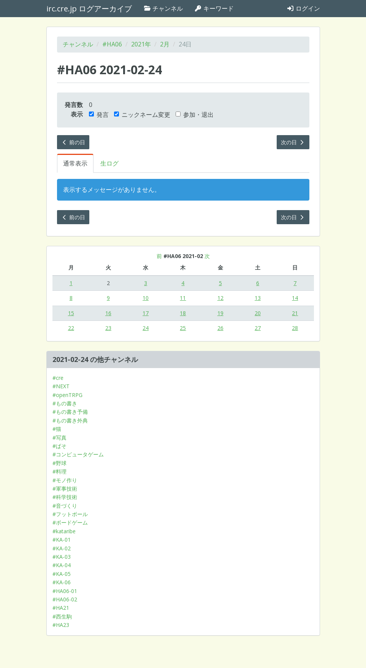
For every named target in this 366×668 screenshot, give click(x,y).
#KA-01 (61, 539)
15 (71, 313)
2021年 (141, 44)
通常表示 (75, 163)
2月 (165, 44)
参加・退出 (195, 114)
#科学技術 (64, 497)
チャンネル (163, 8)
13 (258, 297)
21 (295, 313)
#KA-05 (61, 573)
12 (220, 297)
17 (146, 313)
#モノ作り (64, 480)
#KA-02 (61, 548)
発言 (99, 114)
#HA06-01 (64, 591)
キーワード (214, 8)
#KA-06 (61, 582)
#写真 (59, 437)
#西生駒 (62, 616)
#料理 (59, 471)
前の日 (73, 142)
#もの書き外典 (70, 420)
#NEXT (61, 386)
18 (183, 313)
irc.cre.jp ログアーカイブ (89, 8)
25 (183, 328)
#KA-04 (61, 565)
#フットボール (70, 514)
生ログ (109, 163)
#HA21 (60, 607)
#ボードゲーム (70, 522)
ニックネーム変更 (142, 114)
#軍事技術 (64, 488)
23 (108, 328)
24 (146, 328)
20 (258, 313)
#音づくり (64, 505)
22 (71, 328)
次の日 (293, 142)
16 (108, 313)
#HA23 (60, 624)
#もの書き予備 (70, 411)
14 (295, 297)
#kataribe (64, 531)
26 (220, 328)
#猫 (56, 428)
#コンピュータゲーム (78, 454)
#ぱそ (59, 446)
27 (258, 328)
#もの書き (64, 403)
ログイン (303, 8)
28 (295, 328)
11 (183, 297)
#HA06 (112, 44)
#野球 (59, 463)
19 (220, 313)
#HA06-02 (64, 599)
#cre (57, 377)
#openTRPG (67, 395)
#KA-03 (61, 556)
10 (146, 297)
